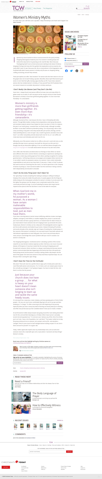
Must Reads (37, 8)
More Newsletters (69, 66)
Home (79, 14)
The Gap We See (24, 467)
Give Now (37, 1)
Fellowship (26, 368)
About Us (21, 1)
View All (80, 46)
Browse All (60, 420)
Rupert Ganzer (23, 338)
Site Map (49, 445)
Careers (42, 466)
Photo (14, 338)
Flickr (28, 338)
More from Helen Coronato (27, 350)
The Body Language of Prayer (44, 394)
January (87, 14)
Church (21, 368)
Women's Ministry (40, 368)
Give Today (5, 467)
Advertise (63, 469)
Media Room (43, 467)
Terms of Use (63, 467)
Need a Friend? (23, 381)
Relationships (32, 368)
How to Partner (24, 470)
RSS (63, 445)
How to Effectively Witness (46, 405)
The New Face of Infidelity (82, 40)
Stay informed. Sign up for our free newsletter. (51, 448)
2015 (83, 14)
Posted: (15, 371)
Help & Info (72, 445)
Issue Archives (72, 32)
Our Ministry (23, 466)
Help (81, 466)
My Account (83, 469)
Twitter (33, 438)
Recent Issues (21, 420)
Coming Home (71, 60)
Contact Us (67, 445)
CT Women (70, 58)
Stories (22, 469)
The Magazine (47, 8)
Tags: (14, 368)
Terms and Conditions (56, 445)
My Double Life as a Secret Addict (83, 44)
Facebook (28, 438)
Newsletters (29, 1)
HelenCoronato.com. (48, 347)
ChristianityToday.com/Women (22, 343)
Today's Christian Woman (32, 445)
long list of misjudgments (20, 147)
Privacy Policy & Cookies (66, 466)
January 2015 (23, 371)
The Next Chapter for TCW (83, 36)
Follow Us (43, 469)
